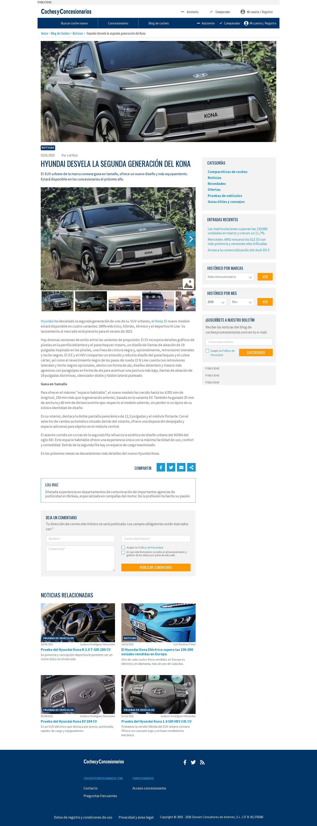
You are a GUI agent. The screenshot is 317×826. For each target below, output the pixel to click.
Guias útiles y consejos (226, 201)
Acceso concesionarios (149, 788)
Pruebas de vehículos (225, 195)
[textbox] (230, 277)
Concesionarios (163, 23)
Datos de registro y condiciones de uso (83, 817)
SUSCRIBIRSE (256, 352)
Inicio (44, 33)
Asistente (189, 11)
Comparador (219, 11)
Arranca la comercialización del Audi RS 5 (238, 250)
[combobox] (230, 277)
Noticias (78, 33)
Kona (159, 321)
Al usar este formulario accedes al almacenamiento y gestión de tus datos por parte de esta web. (156, 554)
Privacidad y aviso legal (136, 817)
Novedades (217, 183)
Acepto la (144, 547)
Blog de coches (201, 23)
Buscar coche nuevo (120, 23)
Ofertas (214, 189)
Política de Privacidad (150, 547)
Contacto (91, 788)
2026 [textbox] (210, 302)
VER (265, 276)
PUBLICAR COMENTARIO (156, 567)
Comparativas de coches (227, 171)
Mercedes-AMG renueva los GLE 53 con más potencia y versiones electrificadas (237, 241)
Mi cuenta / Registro (256, 11)
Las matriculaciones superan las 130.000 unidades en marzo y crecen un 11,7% (237, 231)
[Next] (190, 239)
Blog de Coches (60, 33)
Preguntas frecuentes (100, 796)
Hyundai (47, 321)
